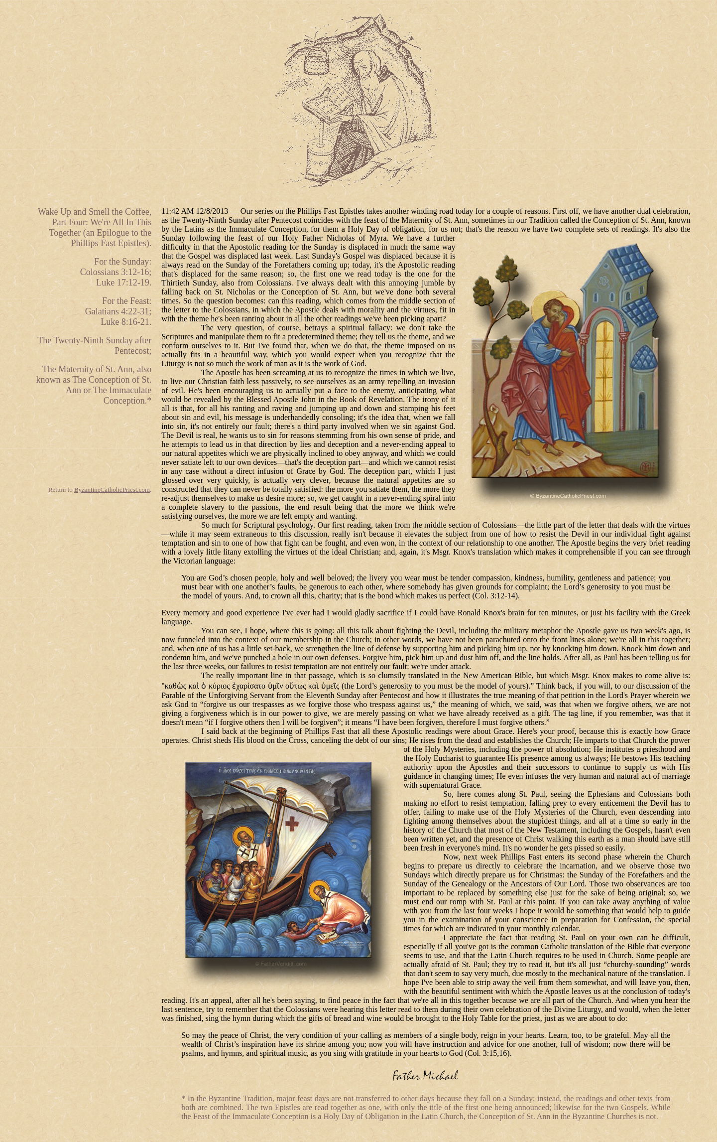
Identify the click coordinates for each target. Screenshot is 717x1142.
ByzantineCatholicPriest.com (112, 489)
